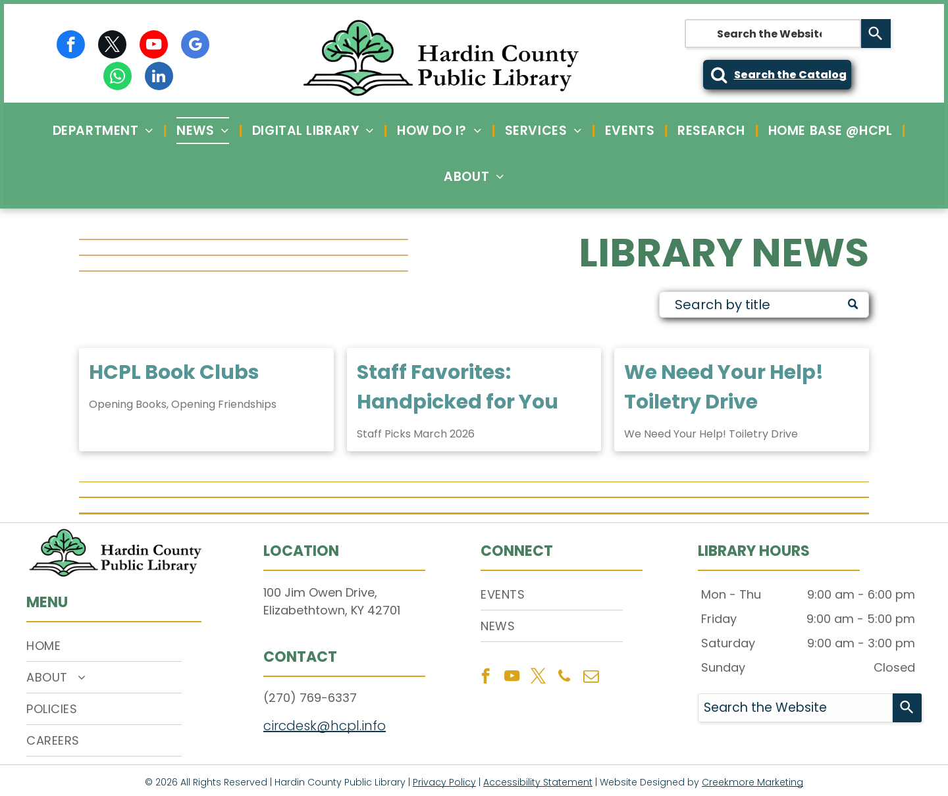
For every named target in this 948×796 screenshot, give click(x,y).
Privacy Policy (444, 782)
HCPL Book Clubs (174, 372)
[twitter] (112, 46)
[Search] (876, 33)
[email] (590, 677)
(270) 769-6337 (310, 697)
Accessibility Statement (537, 782)
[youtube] (154, 46)
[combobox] (773, 33)
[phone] (564, 677)
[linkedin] (159, 77)
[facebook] (71, 46)
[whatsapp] (117, 77)
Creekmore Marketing (752, 782)
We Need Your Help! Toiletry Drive (724, 387)
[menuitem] (105, 130)
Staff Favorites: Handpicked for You (457, 387)
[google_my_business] (195, 46)
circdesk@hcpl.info (324, 725)
